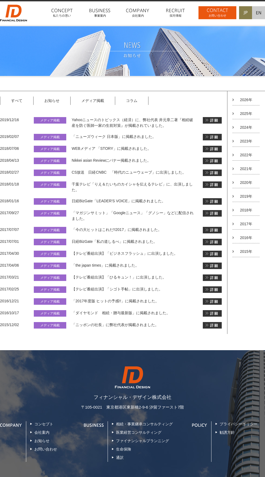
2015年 (246, 251)
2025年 (246, 113)
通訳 (120, 457)
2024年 (246, 127)
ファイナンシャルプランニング (142, 441)
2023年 (246, 141)
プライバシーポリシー (238, 424)
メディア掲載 (92, 100)
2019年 (246, 196)
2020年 (246, 182)
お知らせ (51, 100)
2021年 (246, 169)
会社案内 (41, 432)
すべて (16, 100)
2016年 (246, 238)
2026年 (246, 100)
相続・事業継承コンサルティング (144, 424)
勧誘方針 (227, 432)
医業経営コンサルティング (138, 432)
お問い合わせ (45, 449)
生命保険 (123, 449)
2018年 (246, 210)
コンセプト (43, 424)
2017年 (246, 224)
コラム (131, 100)
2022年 (246, 155)
